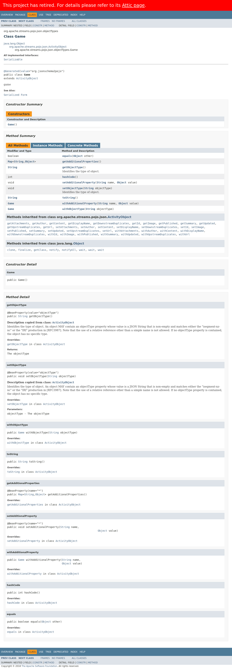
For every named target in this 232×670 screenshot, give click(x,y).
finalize (24, 249)
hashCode (68, 176)
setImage (197, 227)
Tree (48, 15)
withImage (67, 234)
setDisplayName (127, 227)
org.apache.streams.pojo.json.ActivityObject (37, 46)
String (19, 161)
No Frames (58, 21)
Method (49, 25)
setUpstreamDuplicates (82, 230)
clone (11, 249)
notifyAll (69, 249)
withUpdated (129, 234)
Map (10, 161)
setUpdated (55, 230)
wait (82, 249)
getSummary (188, 223)
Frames (45, 21)
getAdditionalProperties (80, 161)
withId (52, 234)
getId (136, 223)
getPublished (168, 223)
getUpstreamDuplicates (23, 227)
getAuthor (39, 223)
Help (82, 15)
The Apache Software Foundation (39, 666)
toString (68, 197)
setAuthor (88, 227)
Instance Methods (48, 145)
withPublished (87, 234)
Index (74, 15)
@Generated (11, 71)
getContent (57, 223)
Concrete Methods (83, 145)
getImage (149, 223)
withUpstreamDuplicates (158, 234)
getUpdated (207, 223)
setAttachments (66, 227)
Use (41, 15)
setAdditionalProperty (78, 182)
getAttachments (18, 223)
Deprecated (61, 15)
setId (184, 227)
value (25, 71)
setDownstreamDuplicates (159, 227)
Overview (7, 15)
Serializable (13, 59)
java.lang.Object (14, 43)
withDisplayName (192, 230)
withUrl (184, 234)
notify (54, 249)
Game (11, 124)
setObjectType (72, 188)
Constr (37, 25)
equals (67, 155)
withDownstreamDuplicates (26, 234)
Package (20, 15)
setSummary (37, 230)
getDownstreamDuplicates (111, 223)
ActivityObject (27, 78)
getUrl (48, 227)
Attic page (133, 5)
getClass (40, 249)
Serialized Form (15, 94)
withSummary (109, 234)
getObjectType (72, 167)
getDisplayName (79, 223)
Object (78, 155)
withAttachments (126, 230)
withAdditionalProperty (79, 203)
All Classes (79, 21)
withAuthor (149, 230)
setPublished (16, 230)
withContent (168, 230)
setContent (105, 227)
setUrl (107, 230)
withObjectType (73, 208)
